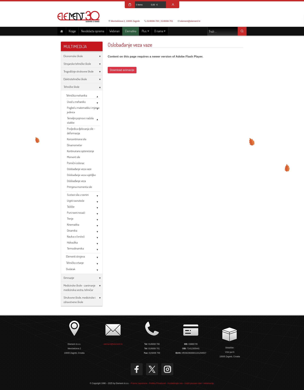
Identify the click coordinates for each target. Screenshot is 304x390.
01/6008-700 (153, 21)
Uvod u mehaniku (76, 102)
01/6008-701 (167, 21)
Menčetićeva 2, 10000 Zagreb (125, 21)
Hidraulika (72, 242)
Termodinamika (75, 248)
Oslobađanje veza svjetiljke (81, 175)
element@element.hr (190, 21)
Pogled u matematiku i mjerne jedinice (83, 110)
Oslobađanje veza (76, 181)
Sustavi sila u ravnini (78, 194)
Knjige (72, 31)
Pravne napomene (139, 383)
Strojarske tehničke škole (77, 63)
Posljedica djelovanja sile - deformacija (81, 131)
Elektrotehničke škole (75, 79)
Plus (144, 31)
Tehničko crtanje (75, 262)
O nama (158, 31)
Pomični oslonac (76, 163)
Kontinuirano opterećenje (80, 151)
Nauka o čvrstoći (76, 236)
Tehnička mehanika (76, 95)
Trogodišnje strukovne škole (79, 71)
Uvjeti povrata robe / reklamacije (199, 383)
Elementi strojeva (75, 256)
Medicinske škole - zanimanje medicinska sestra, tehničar (79, 288)
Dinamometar (74, 145)
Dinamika (72, 230)
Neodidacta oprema (92, 31)
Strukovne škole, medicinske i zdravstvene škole (80, 300)
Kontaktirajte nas (175, 383)
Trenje (70, 218)
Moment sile (73, 157)
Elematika (130, 31)
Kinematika (73, 224)
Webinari (114, 31)
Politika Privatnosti (157, 383)
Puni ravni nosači (76, 212)
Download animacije (122, 70)
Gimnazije (69, 277)
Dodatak (70, 269)
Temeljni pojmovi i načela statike (80, 120)
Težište (70, 206)
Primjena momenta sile (79, 187)
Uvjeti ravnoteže (75, 200)
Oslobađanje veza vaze (79, 169)
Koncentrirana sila (76, 139)
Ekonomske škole (73, 56)
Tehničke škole (71, 87)
